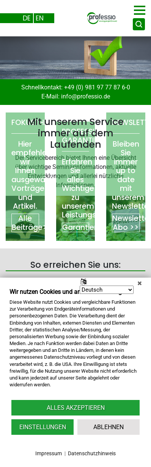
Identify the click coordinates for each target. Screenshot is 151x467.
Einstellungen (42, 427)
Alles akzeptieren (76, 407)
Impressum (48, 453)
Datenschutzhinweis (92, 453)
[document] (75, 343)
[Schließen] (139, 283)
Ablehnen (108, 427)
